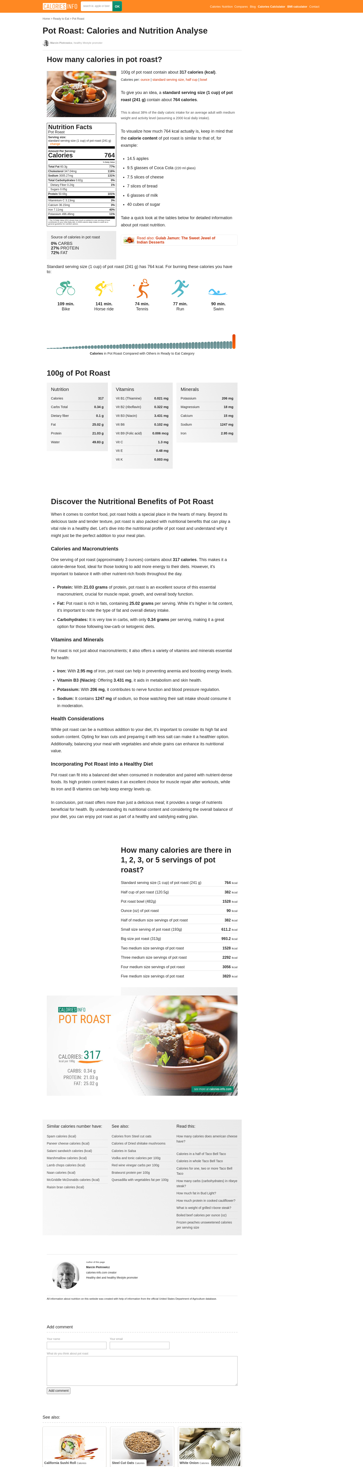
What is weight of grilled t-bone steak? (203, 1208)
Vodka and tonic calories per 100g (136, 1158)
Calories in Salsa (124, 1151)
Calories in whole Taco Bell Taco (199, 1161)
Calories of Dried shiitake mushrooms (139, 1143)
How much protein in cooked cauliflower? (205, 1200)
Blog (253, 6)
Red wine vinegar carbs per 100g (135, 1165)
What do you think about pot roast (67, 1353)
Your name (53, 1339)
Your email (116, 1339)
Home (46, 18)
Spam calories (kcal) (61, 1136)
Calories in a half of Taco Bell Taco (201, 1154)
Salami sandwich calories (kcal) (69, 1151)
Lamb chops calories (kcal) (66, 1165)
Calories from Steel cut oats (131, 1136)
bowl (203, 79)
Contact (314, 6)
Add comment (59, 1390)
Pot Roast (78, 18)
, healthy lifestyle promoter (76, 42)
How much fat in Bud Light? (196, 1193)
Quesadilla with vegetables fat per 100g (140, 1180)
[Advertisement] (81, 876)
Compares (241, 6)
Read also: (176, 240)
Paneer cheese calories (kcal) (68, 1143)
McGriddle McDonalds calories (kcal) (73, 1180)
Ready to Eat (61, 18)
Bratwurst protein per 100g (131, 1172)
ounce (145, 79)
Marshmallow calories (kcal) (67, 1158)
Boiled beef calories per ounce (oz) (201, 1215)
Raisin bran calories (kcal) (65, 1187)
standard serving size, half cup (175, 79)
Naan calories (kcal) (61, 1172)
